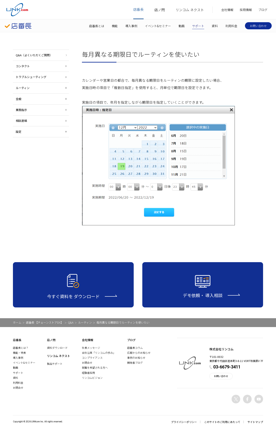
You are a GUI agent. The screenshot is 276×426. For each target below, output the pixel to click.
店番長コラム (135, 347)
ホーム (17, 322)
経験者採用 (88, 372)
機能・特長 (19, 352)
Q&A (71, 322)
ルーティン (85, 322)
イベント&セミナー (158, 26)
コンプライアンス (92, 357)
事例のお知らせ (136, 357)
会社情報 (227, 10)
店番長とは (96, 26)
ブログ (262, 10)
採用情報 (246, 10)
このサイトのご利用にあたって (222, 422)
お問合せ (18, 387)
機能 (115, 26)
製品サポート (55, 363)
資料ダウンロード (57, 347)
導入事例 (131, 26)
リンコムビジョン (92, 377)
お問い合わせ (258, 26)
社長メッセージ (91, 347)
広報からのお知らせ (139, 352)
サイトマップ (255, 422)
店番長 (138, 9)
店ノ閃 (159, 9)
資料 (215, 26)
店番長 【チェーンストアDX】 (44, 322)
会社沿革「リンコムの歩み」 (99, 352)
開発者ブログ (135, 362)
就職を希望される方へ (95, 367)
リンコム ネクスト (190, 9)
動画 (182, 26)
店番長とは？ (20, 347)
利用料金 (231, 26)
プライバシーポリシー (184, 422)
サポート (198, 26)
